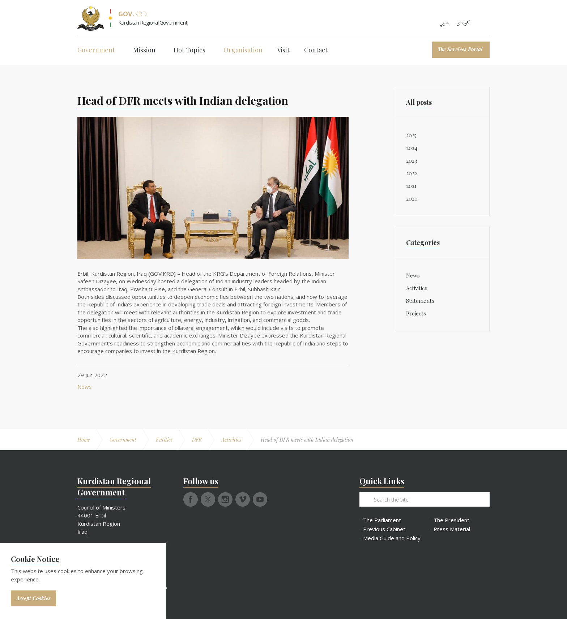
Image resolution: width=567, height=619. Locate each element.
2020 (412, 198)
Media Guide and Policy (391, 538)
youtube (260, 499)
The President (451, 520)
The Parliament (382, 520)
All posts (419, 102)
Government (96, 50)
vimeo (242, 499)
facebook (190, 499)
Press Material (452, 529)
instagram (225, 499)
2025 (411, 135)
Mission (144, 50)
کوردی (463, 23)
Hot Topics (189, 50)
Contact (316, 50)
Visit (283, 50)
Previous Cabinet (384, 529)
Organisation (243, 50)
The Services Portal (460, 49)
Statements (420, 300)
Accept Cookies (33, 598)
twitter (208, 499)
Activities (416, 288)
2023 (411, 160)
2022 (411, 173)
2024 (411, 147)
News (84, 386)
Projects (416, 313)
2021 (411, 185)
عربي (444, 23)
